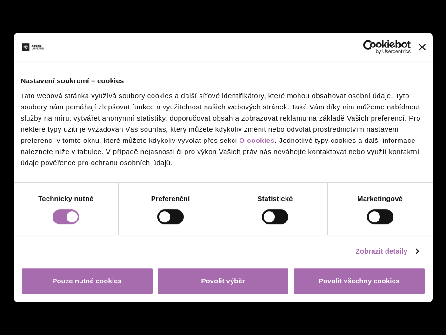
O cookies (256, 140)
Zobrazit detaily (381, 251)
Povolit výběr (223, 281)
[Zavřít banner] (422, 47)
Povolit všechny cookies (359, 281)
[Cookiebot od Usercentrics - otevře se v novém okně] (370, 47)
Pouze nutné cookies (86, 281)
